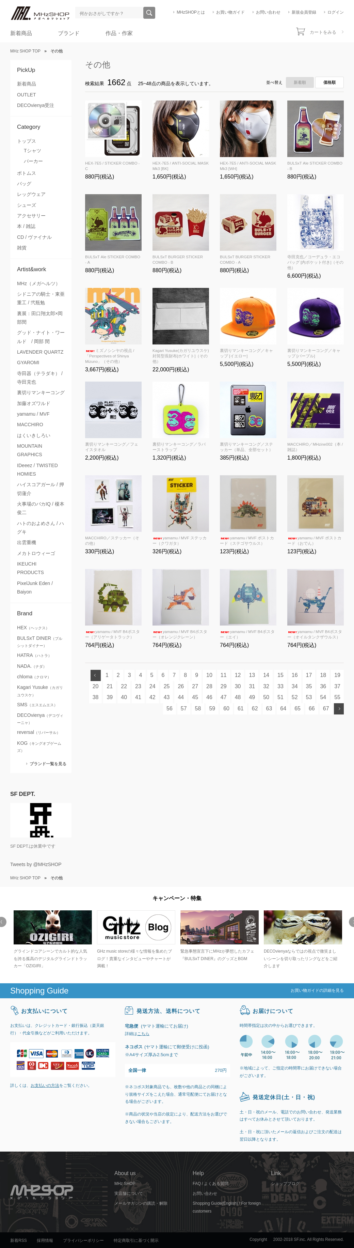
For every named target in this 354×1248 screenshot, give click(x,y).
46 (209, 697)
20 (96, 686)
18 (323, 675)
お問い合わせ (268, 12)
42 (152, 697)
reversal (38, 732)
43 (167, 697)
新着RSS (18, 1240)
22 (124, 686)
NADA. (32, 666)
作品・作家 (119, 33)
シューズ (26, 205)
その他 (97, 64)
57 (184, 708)
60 (226, 708)
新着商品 (21, 33)
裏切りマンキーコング (41, 392)
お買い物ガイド (230, 12)
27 (195, 686)
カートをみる (323, 32)
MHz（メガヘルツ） (38, 283)
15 (280, 675)
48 (238, 697)
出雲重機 (26, 542)
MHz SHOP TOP (25, 51)
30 (238, 686)
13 (252, 675)
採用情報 (45, 1240)
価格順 (329, 82)
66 (312, 708)
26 (181, 686)
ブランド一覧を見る (48, 763)
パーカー (33, 161)
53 (309, 697)
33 (280, 686)
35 (309, 686)
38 (96, 697)
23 (138, 686)
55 (337, 697)
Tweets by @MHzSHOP (36, 864)
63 (269, 708)
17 (309, 675)
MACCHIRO (30, 424)
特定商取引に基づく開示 (136, 1240)
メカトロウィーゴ (36, 553)
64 (283, 708)
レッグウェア (31, 194)
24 (152, 686)
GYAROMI (28, 362)
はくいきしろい (33, 435)
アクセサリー (31, 215)
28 (209, 686)
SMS (37, 704)
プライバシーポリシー (83, 1240)
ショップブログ (285, 1184)
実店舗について (128, 1193)
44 (181, 697)
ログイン (335, 12)
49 (252, 697)
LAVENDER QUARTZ (40, 352)
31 (252, 686)
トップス (26, 141)
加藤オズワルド (33, 403)
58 (198, 708)
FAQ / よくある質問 (210, 1184)
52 (295, 697)
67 (326, 708)
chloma (34, 676)
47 (224, 697)
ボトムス (26, 173)
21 (110, 686)
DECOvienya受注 (35, 105)
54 (323, 697)
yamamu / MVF (33, 414)
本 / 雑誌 (26, 226)
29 (224, 686)
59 (212, 708)
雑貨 (22, 247)
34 (295, 686)
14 (266, 675)
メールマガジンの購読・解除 (140, 1203)
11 (224, 675)
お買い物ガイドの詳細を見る (317, 990)
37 (337, 686)
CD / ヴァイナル (34, 237)
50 (266, 697)
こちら (143, 1034)
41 (138, 697)
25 (167, 686)
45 (195, 697)
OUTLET (26, 94)
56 (169, 708)
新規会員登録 (304, 12)
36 (323, 686)
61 (241, 708)
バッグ (24, 183)
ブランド (69, 33)
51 (280, 697)
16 (295, 675)
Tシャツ (32, 150)
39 (110, 697)
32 (266, 686)
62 (255, 708)
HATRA (34, 655)
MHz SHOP (124, 1184)
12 (238, 675)
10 (209, 675)
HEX (33, 627)
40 (124, 697)
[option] (52, 940)
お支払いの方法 (45, 1085)
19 (337, 675)
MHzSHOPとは (191, 12)
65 (297, 708)
